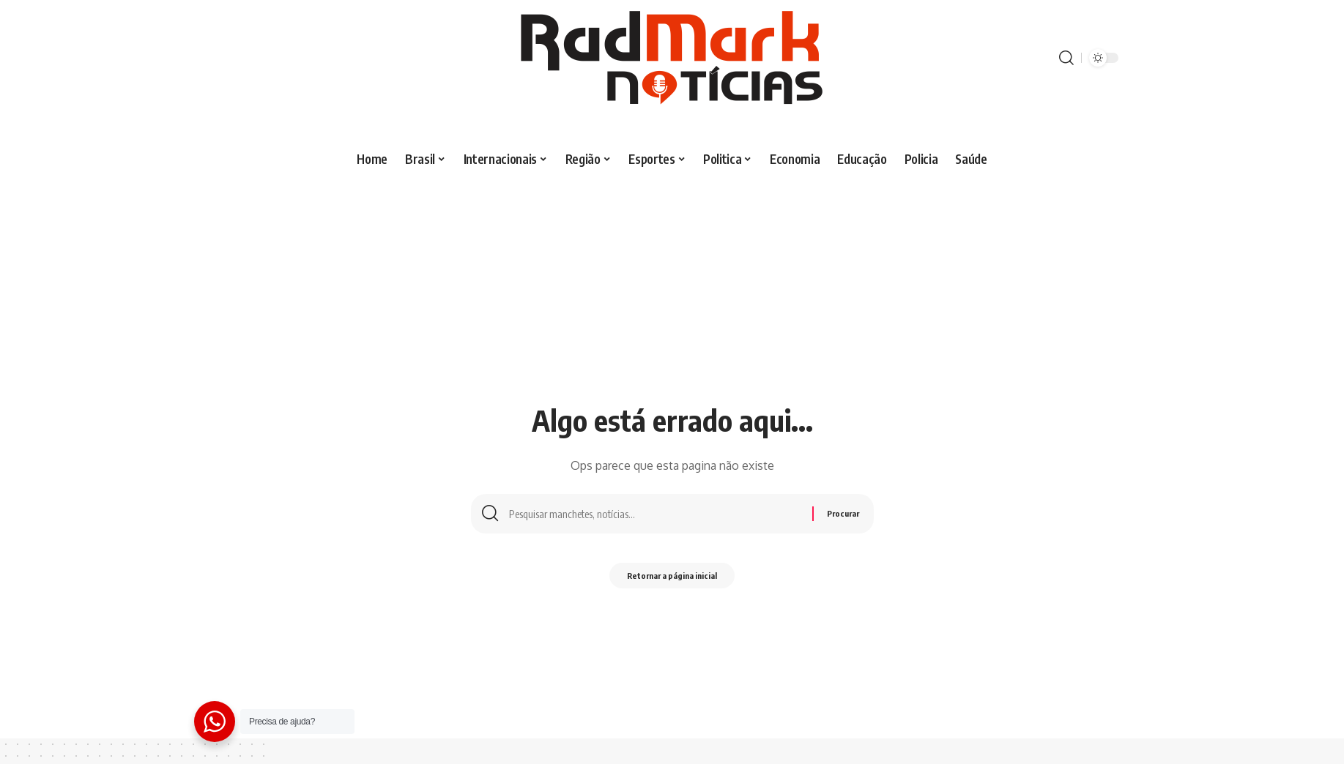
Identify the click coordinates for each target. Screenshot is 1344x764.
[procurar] (1066, 57)
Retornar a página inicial (672, 579)
